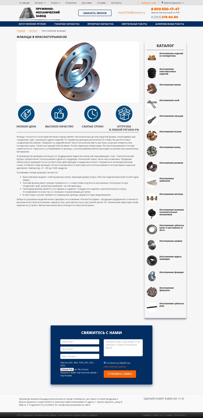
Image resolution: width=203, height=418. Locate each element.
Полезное (71, 2)
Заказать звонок (95, 13)
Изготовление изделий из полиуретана (171, 54)
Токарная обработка (66, 23)
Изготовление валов (170, 85)
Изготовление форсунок (167, 289)
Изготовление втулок (170, 131)
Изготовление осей (169, 100)
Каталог (40, 2)
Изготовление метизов (171, 194)
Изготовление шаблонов (167, 179)
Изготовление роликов (171, 163)
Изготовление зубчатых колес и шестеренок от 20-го (172, 227)
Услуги (55, 2)
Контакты (116, 2)
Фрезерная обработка (100, 23)
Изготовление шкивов (171, 241)
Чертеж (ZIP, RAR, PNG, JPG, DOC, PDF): (77, 364)
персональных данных (115, 366)
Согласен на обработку (117, 362)
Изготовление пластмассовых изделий (168, 71)
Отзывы (101, 2)
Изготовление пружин (32, 23)
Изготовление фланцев (172, 272)
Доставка (87, 2)
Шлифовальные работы (169, 23)
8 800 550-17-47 (165, 9)
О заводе (24, 2)
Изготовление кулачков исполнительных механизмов (172, 212)
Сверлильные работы (134, 23)
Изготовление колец (170, 147)
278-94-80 (164, 17)
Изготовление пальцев (171, 116)
